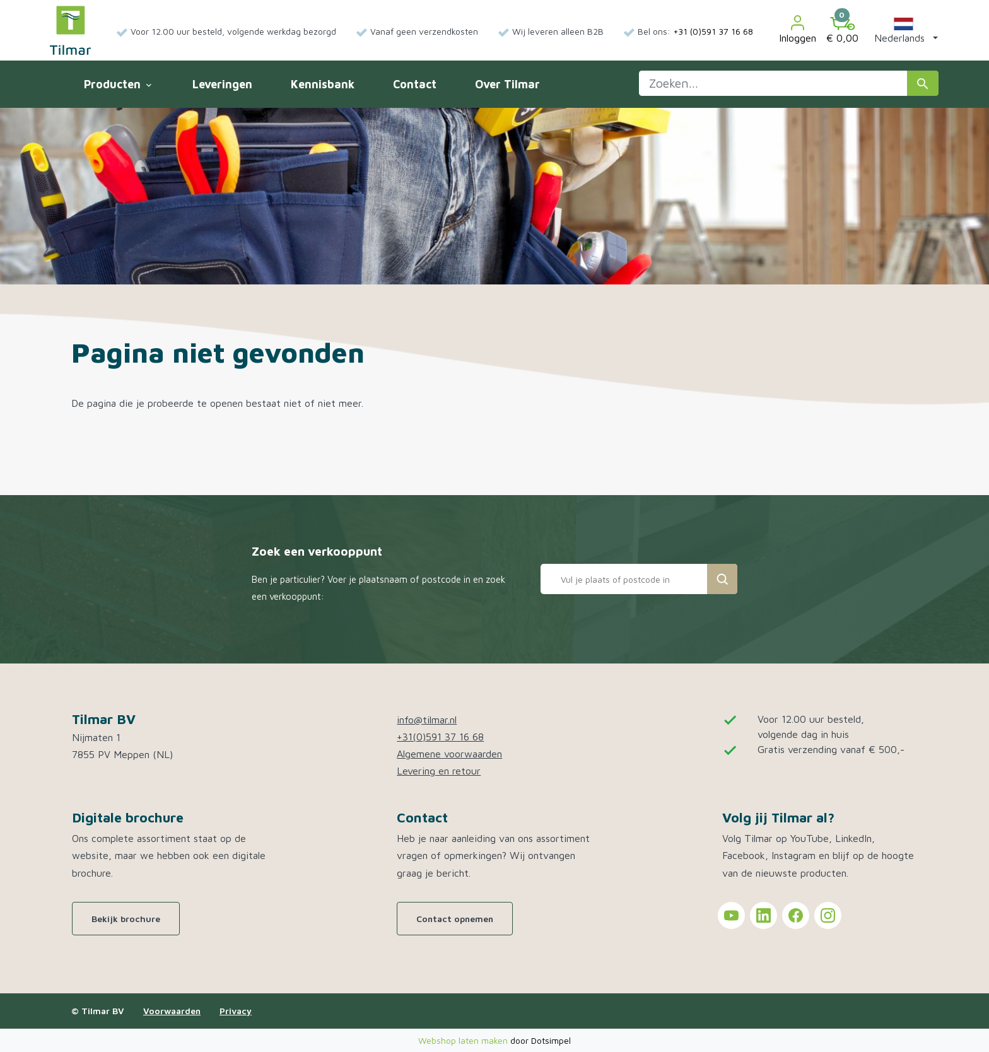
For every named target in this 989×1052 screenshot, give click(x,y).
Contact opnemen (454, 918)
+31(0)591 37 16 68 (440, 736)
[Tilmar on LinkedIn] (763, 915)
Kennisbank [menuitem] (322, 84)
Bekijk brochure (125, 918)
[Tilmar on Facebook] (795, 915)
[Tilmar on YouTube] (731, 915)
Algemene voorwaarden (449, 753)
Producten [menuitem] (117, 84)
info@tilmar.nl (427, 719)
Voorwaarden (172, 1010)
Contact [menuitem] (414, 84)
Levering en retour (439, 770)
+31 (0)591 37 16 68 (713, 31)
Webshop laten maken (464, 1040)
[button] (904, 30)
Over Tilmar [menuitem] (507, 84)
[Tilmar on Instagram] (827, 915)
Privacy (235, 1010)
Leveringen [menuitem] (222, 84)
